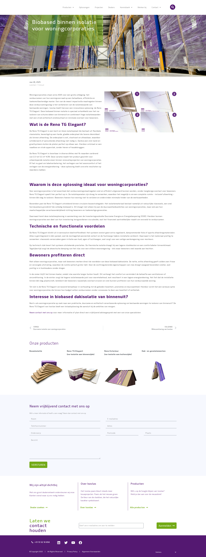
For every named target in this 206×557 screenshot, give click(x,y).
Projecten (99, 7)
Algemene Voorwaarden (91, 552)
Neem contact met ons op (41, 312)
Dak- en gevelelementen (154, 351)
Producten (68, 7)
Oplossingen (84, 7)
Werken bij (142, 7)
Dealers (111, 7)
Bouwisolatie (35, 351)
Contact (156, 7)
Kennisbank (126, 7)
